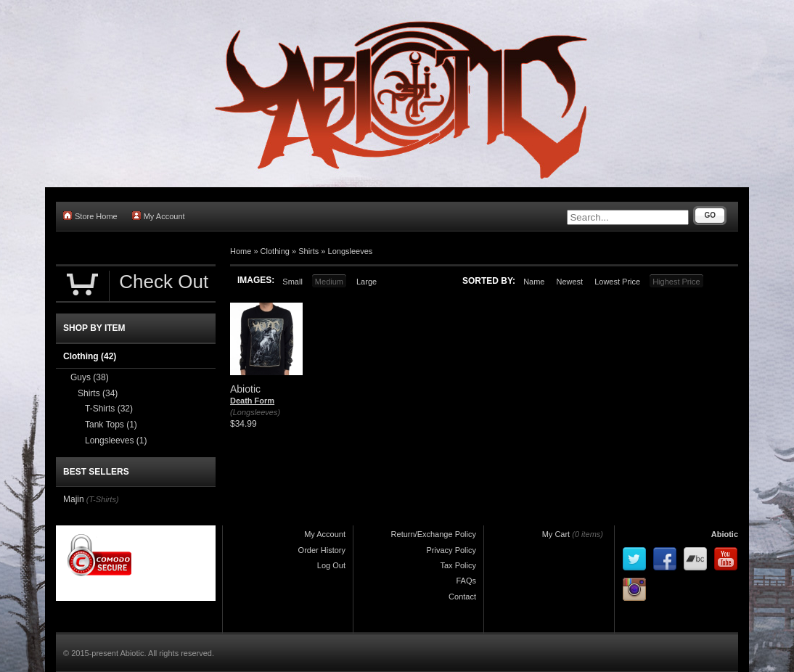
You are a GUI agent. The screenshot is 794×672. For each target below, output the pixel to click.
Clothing (275, 251)
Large (366, 281)
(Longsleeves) (255, 412)
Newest (569, 281)
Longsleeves (350, 251)
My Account (158, 216)
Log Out (331, 565)
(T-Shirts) (102, 499)
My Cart (556, 534)
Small (292, 281)
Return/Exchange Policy (433, 534)
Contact (462, 596)
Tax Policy (458, 565)
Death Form (252, 400)
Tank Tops (111, 424)
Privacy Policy (451, 550)
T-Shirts (109, 408)
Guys (89, 377)
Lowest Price (617, 281)
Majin (73, 499)
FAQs (466, 580)
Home (240, 251)
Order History (321, 550)
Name (533, 281)
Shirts (308, 251)
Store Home (90, 216)
